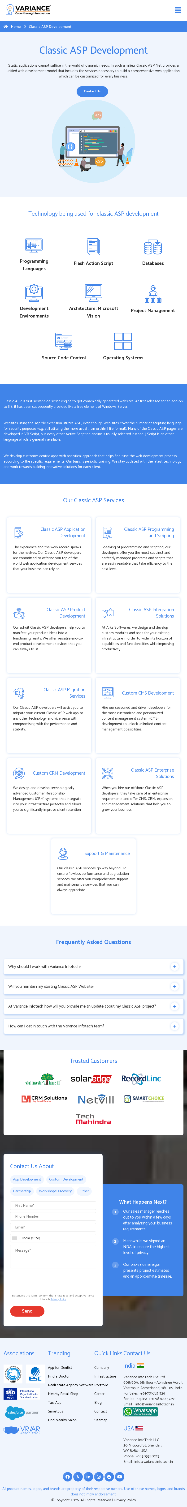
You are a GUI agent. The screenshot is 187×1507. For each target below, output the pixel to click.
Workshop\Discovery (55, 1192)
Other (84, 1192)
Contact (100, 1412)
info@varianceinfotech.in (154, 1405)
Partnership (22, 1192)
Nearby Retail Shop (63, 1394)
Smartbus (55, 1412)
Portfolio (101, 1385)
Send (27, 1312)
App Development (27, 1180)
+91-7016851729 (152, 1394)
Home (12, 27)
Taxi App (54, 1403)
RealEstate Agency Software (70, 1385)
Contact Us (92, 91)
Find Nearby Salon (62, 1420)
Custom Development (66, 1180)
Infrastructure (105, 1377)
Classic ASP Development (47, 27)
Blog (98, 1403)
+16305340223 (148, 1457)
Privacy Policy (58, 1300)
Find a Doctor (59, 1377)
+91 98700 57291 (162, 1399)
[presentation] (46, 1280)
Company (101, 1368)
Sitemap (100, 1420)
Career (99, 1394)
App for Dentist (60, 1368)
